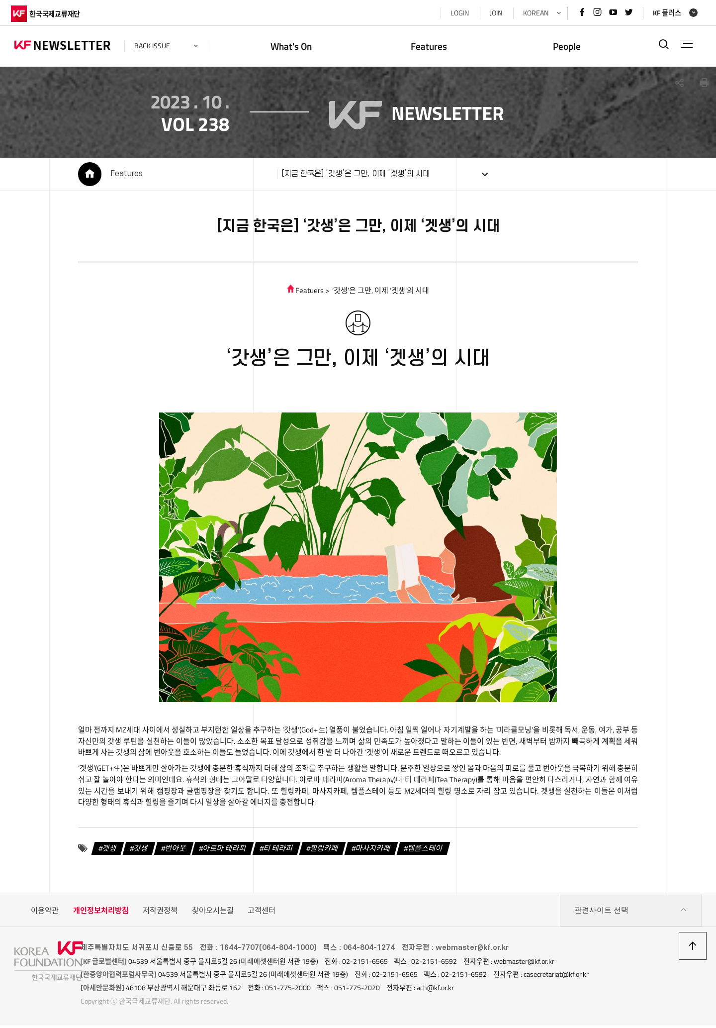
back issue (156, 45)
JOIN (492, 12)
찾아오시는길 (213, 914)
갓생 (137, 851)
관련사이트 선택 (631, 914)
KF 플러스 (664, 12)
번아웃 (172, 851)
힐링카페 (321, 851)
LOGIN (456, 12)
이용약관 (45, 914)
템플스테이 (422, 851)
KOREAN (532, 12)
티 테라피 (275, 851)
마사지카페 (370, 851)
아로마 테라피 (221, 851)
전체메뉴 (685, 44)
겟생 (106, 851)
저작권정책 (160, 914)
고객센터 (261, 914)
